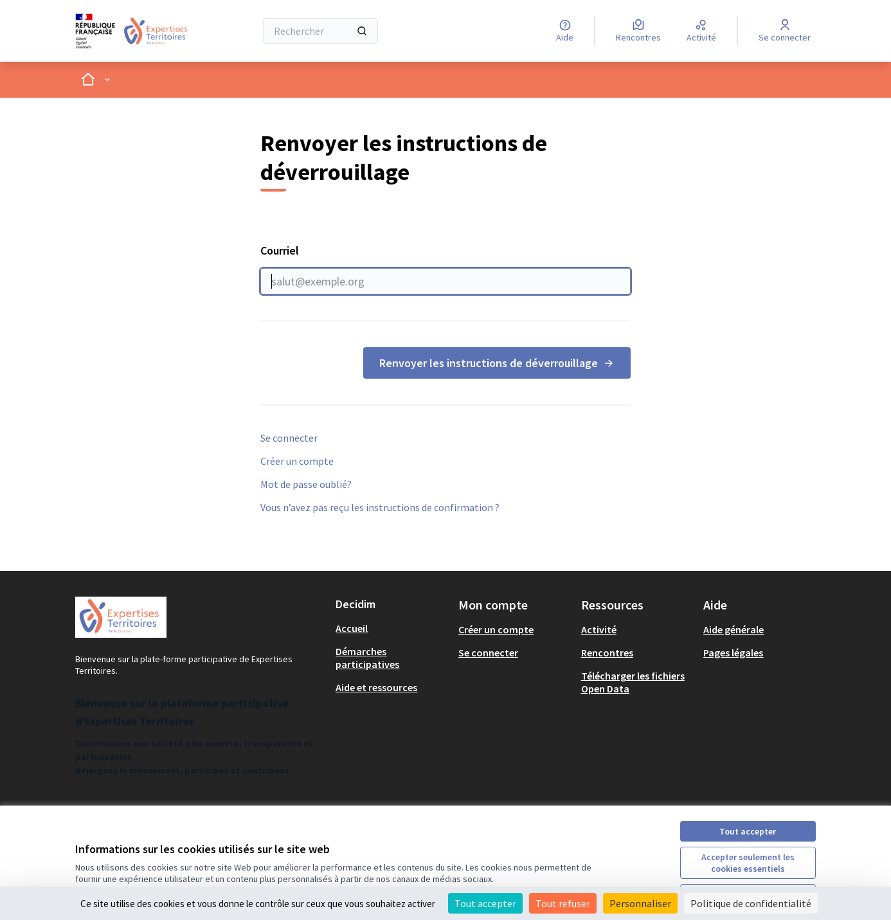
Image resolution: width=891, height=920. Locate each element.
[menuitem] (392, 628)
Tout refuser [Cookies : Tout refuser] (563, 903)
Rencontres (607, 652)
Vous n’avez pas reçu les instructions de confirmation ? (380, 507)
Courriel (445, 268)
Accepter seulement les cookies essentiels (748, 862)
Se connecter (289, 437)
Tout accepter (747, 831)
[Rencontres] (638, 31)
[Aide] (565, 31)
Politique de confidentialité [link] (750, 903)
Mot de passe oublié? (306, 484)
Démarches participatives (367, 658)
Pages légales (733, 652)
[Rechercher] (320, 31)
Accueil (352, 628)
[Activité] (701, 31)
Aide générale (733, 629)
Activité (598, 629)
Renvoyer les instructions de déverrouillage (497, 363)
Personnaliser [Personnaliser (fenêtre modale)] (640, 903)
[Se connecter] (784, 31)
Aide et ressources (376, 687)
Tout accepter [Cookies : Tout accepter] (485, 903)
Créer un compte (297, 461)
